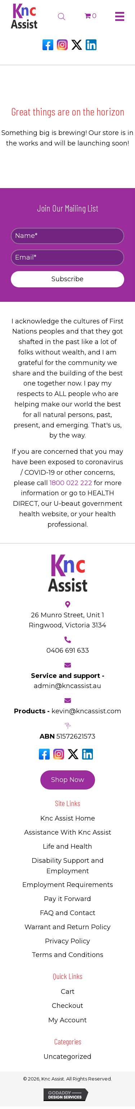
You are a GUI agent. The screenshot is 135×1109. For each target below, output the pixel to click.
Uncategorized (67, 1057)
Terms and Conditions (67, 955)
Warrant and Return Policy (67, 927)
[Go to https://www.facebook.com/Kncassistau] (47, 44)
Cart (68, 992)
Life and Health (67, 847)
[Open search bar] (61, 15)
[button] (67, 279)
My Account (67, 1020)
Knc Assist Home (67, 818)
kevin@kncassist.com (86, 711)
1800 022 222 (71, 483)
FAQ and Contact (67, 913)
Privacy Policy (67, 941)
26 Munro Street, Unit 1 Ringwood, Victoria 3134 (67, 620)
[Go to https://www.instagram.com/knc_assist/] (62, 44)
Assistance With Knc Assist (67, 832)
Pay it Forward (67, 899)
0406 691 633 (67, 650)
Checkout (67, 1006)
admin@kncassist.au (67, 686)
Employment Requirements (67, 885)
